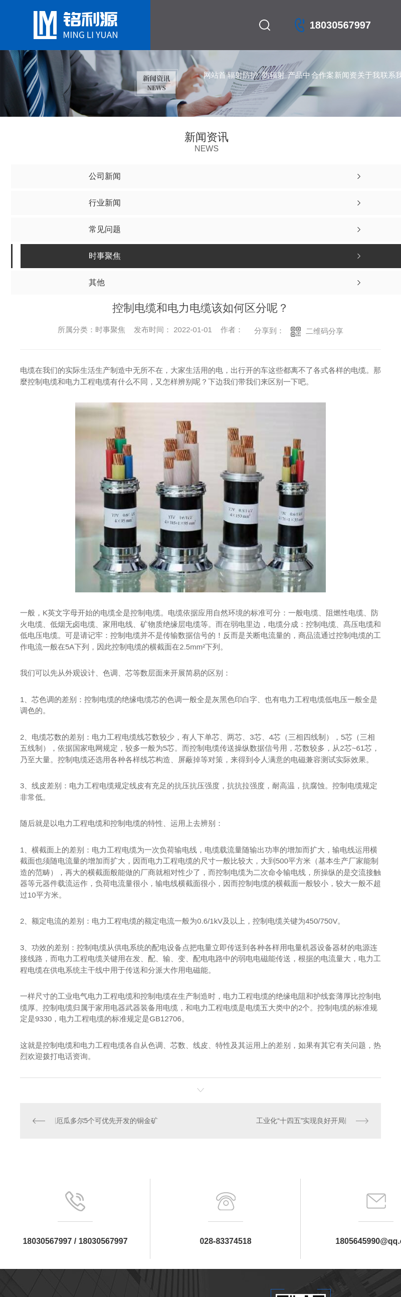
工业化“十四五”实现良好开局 (300, 1121)
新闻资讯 (345, 85)
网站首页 (215, 85)
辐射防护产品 (243, 85)
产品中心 (299, 85)
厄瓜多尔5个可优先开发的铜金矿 (107, 1121)
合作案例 (322, 85)
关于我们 (368, 85)
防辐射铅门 (273, 85)
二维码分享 (324, 331)
